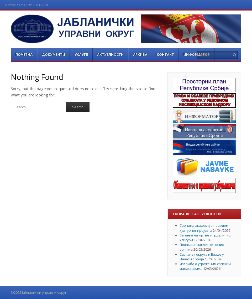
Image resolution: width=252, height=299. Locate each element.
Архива (140, 54)
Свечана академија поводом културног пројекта (204, 228)
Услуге (81, 54)
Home (21, 5)
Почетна (24, 54)
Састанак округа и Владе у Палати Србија (202, 256)
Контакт (165, 54)
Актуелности (110, 54)
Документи (53, 54)
